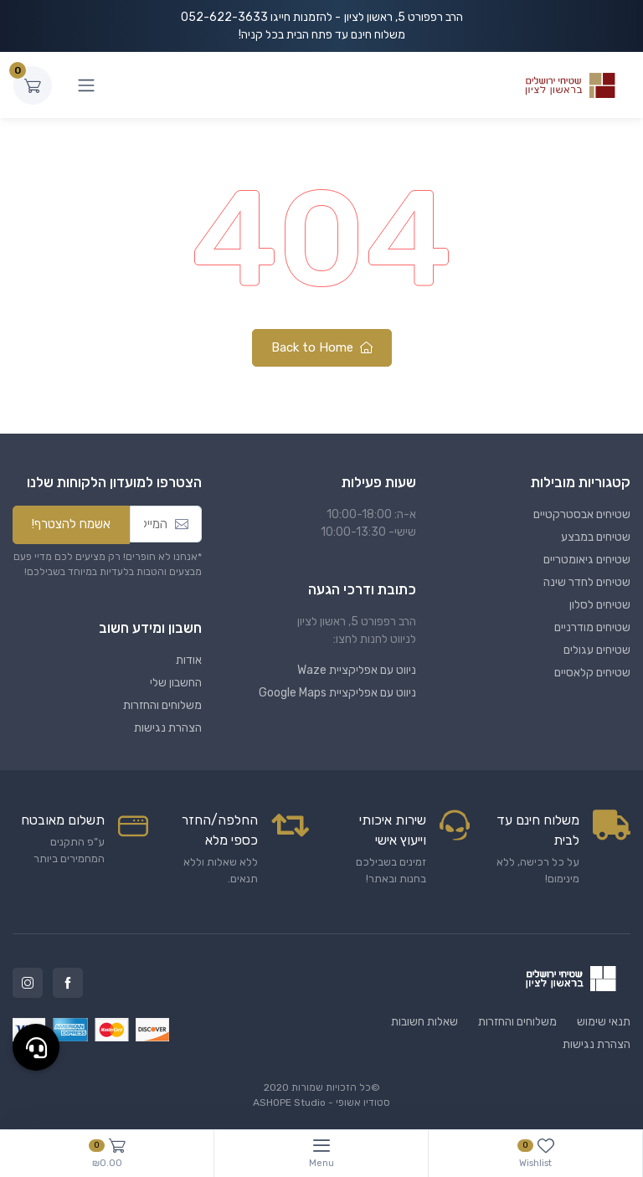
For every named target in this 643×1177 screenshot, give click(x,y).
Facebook (68, 983)
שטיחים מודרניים (592, 627)
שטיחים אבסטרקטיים (581, 514)
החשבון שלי (176, 683)
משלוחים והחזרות (162, 705)
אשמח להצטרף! (71, 524)
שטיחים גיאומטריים (586, 560)
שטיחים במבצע (595, 537)
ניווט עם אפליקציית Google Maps (337, 693)
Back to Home (322, 347)
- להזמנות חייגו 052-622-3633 (261, 17)
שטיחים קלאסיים (592, 673)
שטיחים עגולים (596, 650)
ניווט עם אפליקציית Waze (356, 670)
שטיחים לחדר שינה (586, 582)
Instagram (27, 983)
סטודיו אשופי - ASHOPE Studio (321, 1102)
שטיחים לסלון (599, 605)
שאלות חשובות (424, 1022)
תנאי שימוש (603, 1022)
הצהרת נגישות (168, 728)
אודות (189, 660)
